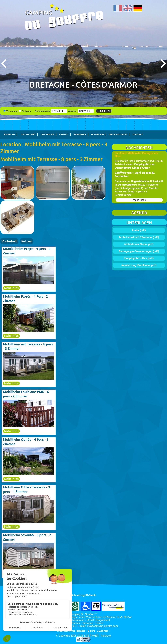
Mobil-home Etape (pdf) (138, 244)
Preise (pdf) (139, 230)
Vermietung (12, 111)
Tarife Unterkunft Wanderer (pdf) (139, 237)
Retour (26, 241)
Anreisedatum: (42, 111)
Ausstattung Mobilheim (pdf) (138, 265)
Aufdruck (106, 635)
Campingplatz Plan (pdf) (139, 258)
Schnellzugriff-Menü (83, 595)
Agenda (139, 212)
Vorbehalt (9, 241)
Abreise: (72, 111)
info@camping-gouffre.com (102, 626)
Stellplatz (26, 111)
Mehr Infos (139, 200)
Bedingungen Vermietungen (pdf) (139, 251)
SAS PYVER (91, 635)
